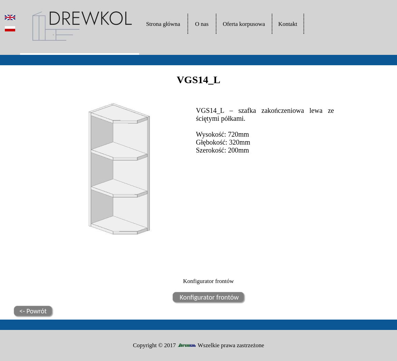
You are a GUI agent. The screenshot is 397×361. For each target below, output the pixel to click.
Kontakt (287, 24)
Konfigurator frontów (208, 297)
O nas (202, 24)
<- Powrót (33, 311)
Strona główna (163, 24)
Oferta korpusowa (244, 24)
